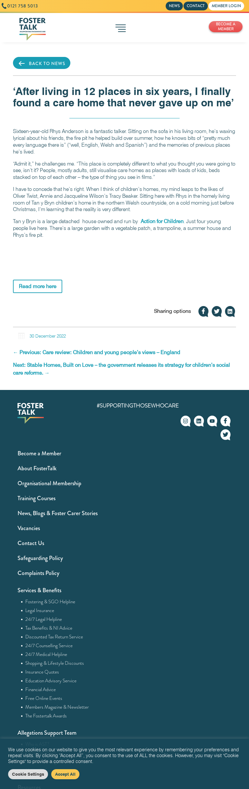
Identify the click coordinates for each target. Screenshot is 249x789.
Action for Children (162, 221)
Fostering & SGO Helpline (50, 601)
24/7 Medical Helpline (46, 654)
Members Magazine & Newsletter (57, 707)
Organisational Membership (49, 483)
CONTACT (196, 6)
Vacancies (29, 528)
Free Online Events (44, 698)
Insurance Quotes (42, 671)
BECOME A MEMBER (225, 26)
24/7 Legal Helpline (44, 619)
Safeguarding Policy (40, 558)
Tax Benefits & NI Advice (49, 628)
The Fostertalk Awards (46, 715)
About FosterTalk (37, 468)
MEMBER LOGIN (226, 6)
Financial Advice (41, 689)
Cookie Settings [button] (28, 774)
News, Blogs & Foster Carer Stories (58, 513)
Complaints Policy (38, 573)
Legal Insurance (40, 610)
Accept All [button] (65, 774)
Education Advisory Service (51, 680)
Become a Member (39, 453)
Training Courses (36, 498)
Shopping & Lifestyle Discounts (55, 663)
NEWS (174, 6)
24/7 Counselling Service (49, 645)
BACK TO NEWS (41, 63)
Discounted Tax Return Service (54, 636)
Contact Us (31, 543)
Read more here (37, 286)
